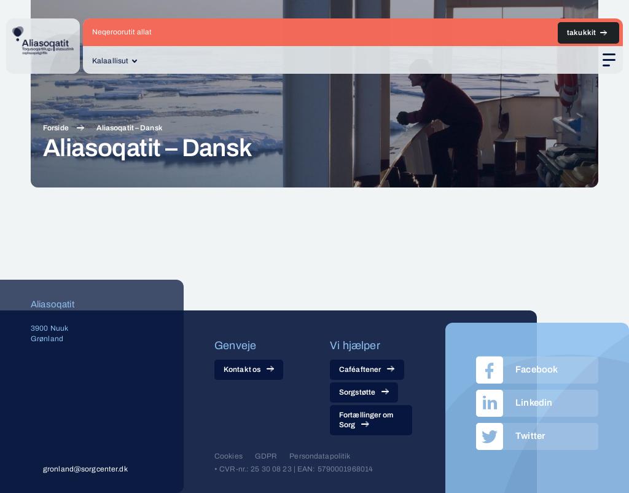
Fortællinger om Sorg (366, 420)
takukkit (581, 32)
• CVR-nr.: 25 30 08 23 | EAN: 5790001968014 (293, 469)
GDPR (266, 456)
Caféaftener (367, 369)
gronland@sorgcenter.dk (85, 469)
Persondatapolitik (319, 456)
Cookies (228, 456)
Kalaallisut (110, 61)
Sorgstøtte (364, 392)
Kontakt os (249, 369)
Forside (56, 128)
